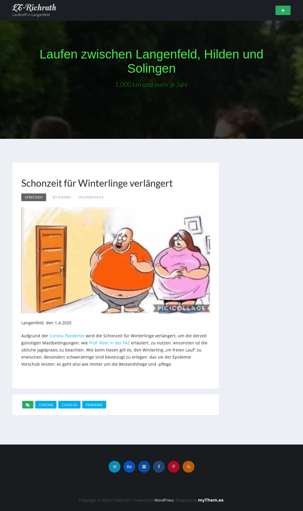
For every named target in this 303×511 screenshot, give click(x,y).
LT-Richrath (34, 7)
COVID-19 (69, 405)
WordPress (164, 500)
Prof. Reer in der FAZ (109, 343)
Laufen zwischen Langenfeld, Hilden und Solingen (152, 61)
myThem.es (210, 500)
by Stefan (62, 197)
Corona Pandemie (67, 336)
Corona (46, 405)
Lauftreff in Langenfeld (31, 14)
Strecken (34, 197)
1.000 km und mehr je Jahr (151, 84)
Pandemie (94, 405)
